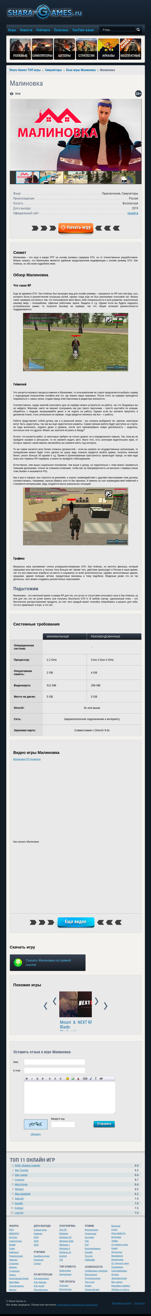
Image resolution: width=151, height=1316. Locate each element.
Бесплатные (65, 1291)
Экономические (119, 1280)
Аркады (13, 1269)
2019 (36, 1243)
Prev (19, 1006)
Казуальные (117, 1261)
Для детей (39, 1288)
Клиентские (65, 1272)
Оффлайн (90, 1261)
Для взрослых (41, 1291)
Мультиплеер (91, 1232)
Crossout (19, 1181)
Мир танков (21, 1177)
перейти (132, 213)
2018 (36, 1239)
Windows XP (65, 1239)
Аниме (88, 1287)
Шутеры (13, 1239)
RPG (11, 1232)
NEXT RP (32, 1027)
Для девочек (40, 1284)
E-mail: (17, 1072)
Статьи (37, 1265)
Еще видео (75, 921)
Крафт (114, 1250)
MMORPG (14, 1235)
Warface (19, 1191)
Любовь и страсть (120, 1291)
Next (132, 1006)
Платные (63, 1287)
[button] (138, 102)
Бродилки (116, 1239)
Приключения (16, 1258)
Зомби (114, 1243)
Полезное (38, 1261)
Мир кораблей (22, 1195)
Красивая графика (120, 1287)
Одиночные (91, 1235)
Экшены (13, 1261)
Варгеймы (14, 1284)
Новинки (38, 1235)
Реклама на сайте (121, 1305)
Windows (63, 1235)
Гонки (12, 1250)
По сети (89, 1258)
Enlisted (19, 1210)
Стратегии (14, 1273)
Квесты (13, 1291)
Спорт (114, 1231)
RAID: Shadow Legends (27, 1167)
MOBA (12, 1246)
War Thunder (22, 1172)
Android (63, 1258)
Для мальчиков (41, 1280)
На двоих (89, 1239)
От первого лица (119, 1246)
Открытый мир (92, 1291)
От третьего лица (120, 1265)
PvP (87, 1246)
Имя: (16, 1064)
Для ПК (63, 1232)
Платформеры (16, 1288)
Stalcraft (19, 1200)
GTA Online (87, 1027)
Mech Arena (21, 1186)
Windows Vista (66, 1243)
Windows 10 (65, 1254)
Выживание (117, 1258)
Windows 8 (64, 1250)
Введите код (58, 1120)
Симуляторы (15, 1243)
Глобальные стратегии (96, 1272)
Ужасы (12, 1276)
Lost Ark (19, 1214)
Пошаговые (117, 1269)
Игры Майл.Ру (118, 1235)
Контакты (140, 1305)
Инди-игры (116, 1254)
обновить (36, 1136)
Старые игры (40, 1232)
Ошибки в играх (42, 1258)
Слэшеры (14, 1265)
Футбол (115, 1276)
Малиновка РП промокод (27, 759)
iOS (61, 1261)
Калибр (19, 1205)
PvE (87, 1243)
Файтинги (14, 1254)
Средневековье (119, 1272)
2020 (36, 1246)
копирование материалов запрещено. (77, 1306)
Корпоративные (93, 1250)
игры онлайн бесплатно (44, 11)
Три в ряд (90, 1284)
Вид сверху (117, 1284)
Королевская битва (19, 1280)
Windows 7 (64, 1246)
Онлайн (89, 1254)
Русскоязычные (93, 1280)
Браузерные (65, 1276)
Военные (116, 1228)
